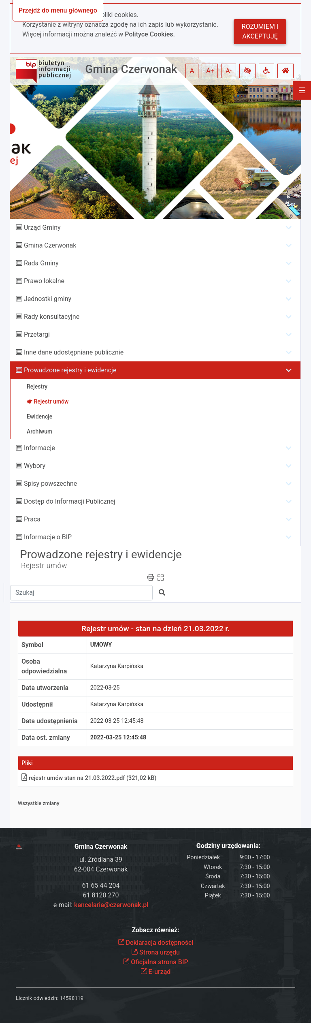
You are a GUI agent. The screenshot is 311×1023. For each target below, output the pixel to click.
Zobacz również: (155, 930)
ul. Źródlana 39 (100, 859)
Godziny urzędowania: (228, 846)
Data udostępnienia (49, 721)
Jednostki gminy (47, 299)
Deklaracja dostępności (156, 942)
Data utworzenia (44, 688)
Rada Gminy (41, 263)
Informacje (39, 448)
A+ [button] (210, 71)
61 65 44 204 (101, 885)
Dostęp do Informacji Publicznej (69, 501)
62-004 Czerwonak (101, 869)
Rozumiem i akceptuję (260, 31)
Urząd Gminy (42, 227)
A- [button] (229, 71)
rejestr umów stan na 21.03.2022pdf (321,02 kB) (88, 778)
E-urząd (156, 972)
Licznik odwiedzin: (37, 998)
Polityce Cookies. (150, 34)
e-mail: (100, 905)
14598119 (71, 998)
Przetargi (37, 334)
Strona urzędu (155, 952)
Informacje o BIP (48, 537)
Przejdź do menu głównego (58, 10)
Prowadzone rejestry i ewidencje (70, 370)
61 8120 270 (101, 895)
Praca (32, 519)
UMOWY (101, 644)
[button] (247, 71)
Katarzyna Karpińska (116, 666)
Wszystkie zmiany (39, 803)
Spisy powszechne (50, 483)
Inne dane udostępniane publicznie (74, 352)
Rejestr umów (44, 566)
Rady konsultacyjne (51, 316)
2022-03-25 (105, 687)
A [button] (192, 71)
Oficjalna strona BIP (155, 962)
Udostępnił (37, 704)
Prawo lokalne (44, 281)
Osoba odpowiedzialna (44, 666)
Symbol (32, 645)
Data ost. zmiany (45, 737)
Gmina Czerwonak (131, 69)
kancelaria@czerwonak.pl (111, 905)
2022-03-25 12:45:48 (117, 721)
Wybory (34, 466)
